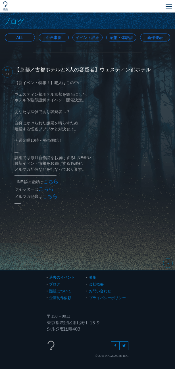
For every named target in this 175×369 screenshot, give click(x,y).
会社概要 (96, 284)
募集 (92, 277)
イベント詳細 (87, 37)
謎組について (60, 291)
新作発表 (155, 37)
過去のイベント (62, 277)
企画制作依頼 (60, 298)
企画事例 (54, 37)
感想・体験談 (121, 37)
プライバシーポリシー (107, 298)
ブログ (54, 284)
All (20, 37)
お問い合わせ (100, 291)
